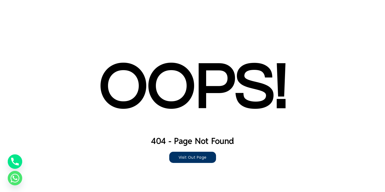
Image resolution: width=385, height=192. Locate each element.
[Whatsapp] (15, 178)
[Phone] (15, 161)
